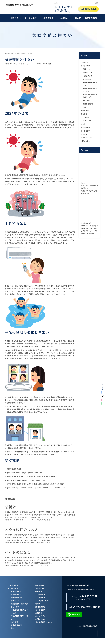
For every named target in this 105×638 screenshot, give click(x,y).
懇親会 (10, 506)
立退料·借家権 (88, 104)
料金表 (78, 18)
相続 (84, 107)
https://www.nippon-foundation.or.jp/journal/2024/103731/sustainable (35, 488)
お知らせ (84, 134)
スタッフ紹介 (87, 121)
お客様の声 (39, 588)
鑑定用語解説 (91, 18)
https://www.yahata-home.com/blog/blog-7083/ (25, 480)
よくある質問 (85, 131)
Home (7, 53)
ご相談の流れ (15, 18)
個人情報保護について (43, 622)
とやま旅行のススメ (21, 529)
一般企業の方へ (88, 76)
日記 (18, 53)
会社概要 (84, 114)
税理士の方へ (87, 72)
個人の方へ (87, 79)
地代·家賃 (86, 100)
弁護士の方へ (87, 69)
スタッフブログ (86, 137)
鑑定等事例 (49, 18)
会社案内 (65, 18)
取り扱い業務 (32, 18)
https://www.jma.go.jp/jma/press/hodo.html (23, 472)
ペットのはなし (18, 552)
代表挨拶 (86, 117)
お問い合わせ (88, 9)
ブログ (13, 53)
